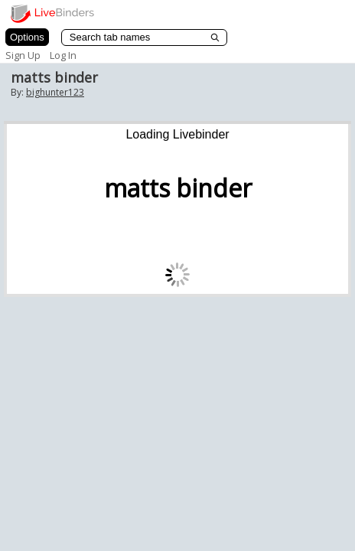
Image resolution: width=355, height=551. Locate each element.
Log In (63, 55)
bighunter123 (55, 92)
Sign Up (23, 55)
